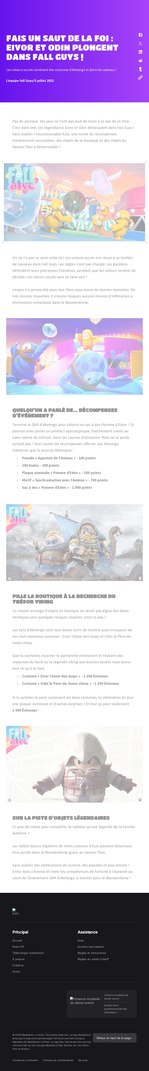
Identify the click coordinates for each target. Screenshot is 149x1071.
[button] (138, 37)
